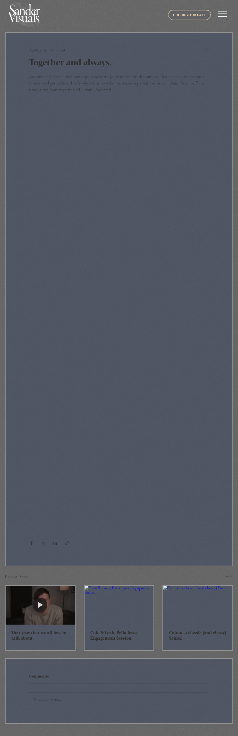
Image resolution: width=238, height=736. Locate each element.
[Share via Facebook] (31, 543)
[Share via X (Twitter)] (43, 543)
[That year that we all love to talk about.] (40, 605)
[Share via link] (67, 543)
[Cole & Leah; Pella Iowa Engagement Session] (119, 605)
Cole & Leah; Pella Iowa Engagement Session (113, 636)
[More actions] (206, 50)
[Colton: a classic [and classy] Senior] (197, 605)
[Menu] (222, 13)
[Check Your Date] (189, 15)
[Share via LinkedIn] (55, 543)
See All (228, 576)
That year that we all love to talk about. (38, 636)
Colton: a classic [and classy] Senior (197, 636)
